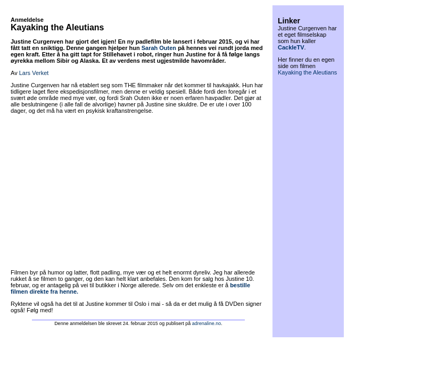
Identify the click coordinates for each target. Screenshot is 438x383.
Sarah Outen (159, 48)
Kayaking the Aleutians (307, 72)
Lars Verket (34, 73)
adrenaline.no (206, 323)
